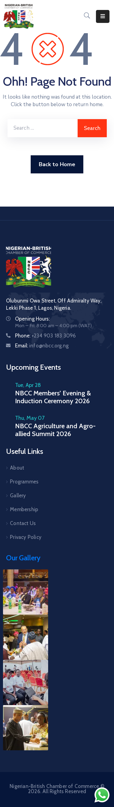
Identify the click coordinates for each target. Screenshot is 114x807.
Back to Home (57, 164)
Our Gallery (23, 557)
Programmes (24, 482)
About (17, 468)
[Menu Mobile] (102, 16)
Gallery (18, 495)
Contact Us (23, 523)
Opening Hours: (32, 319)
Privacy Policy (26, 537)
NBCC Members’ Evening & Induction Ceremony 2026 (53, 397)
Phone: (45, 336)
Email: (42, 346)
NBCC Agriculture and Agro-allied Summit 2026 (55, 430)
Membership (24, 509)
